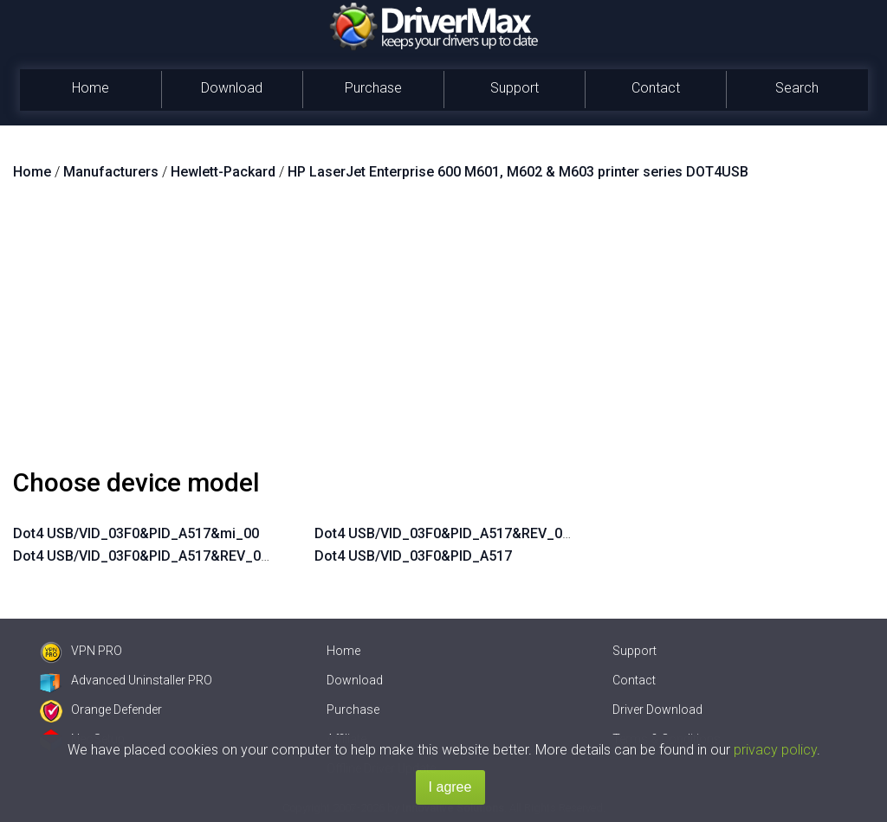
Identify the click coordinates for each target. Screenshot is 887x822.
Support (514, 88)
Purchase (373, 88)
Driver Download (657, 709)
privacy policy (775, 750)
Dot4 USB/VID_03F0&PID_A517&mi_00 (136, 533)
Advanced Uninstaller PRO (126, 680)
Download (231, 88)
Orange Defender (101, 709)
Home (90, 88)
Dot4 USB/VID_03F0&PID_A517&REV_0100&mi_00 (173, 556)
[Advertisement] (443, 331)
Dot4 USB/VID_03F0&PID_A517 (413, 556)
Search (797, 88)
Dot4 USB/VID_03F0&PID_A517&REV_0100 (450, 533)
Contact (655, 88)
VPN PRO (81, 651)
